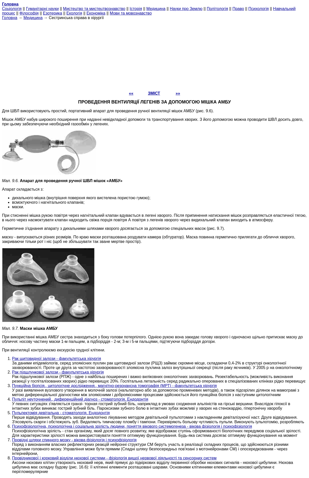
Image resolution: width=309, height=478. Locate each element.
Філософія (29, 13)
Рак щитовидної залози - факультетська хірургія (56, 358)
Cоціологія (12, 9)
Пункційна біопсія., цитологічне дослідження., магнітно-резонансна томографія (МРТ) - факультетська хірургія (114, 386)
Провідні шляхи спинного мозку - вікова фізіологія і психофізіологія (74, 440)
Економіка (95, 13)
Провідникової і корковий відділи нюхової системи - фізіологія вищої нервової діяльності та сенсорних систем (114, 458)
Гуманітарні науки (42, 9)
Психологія (258, 9)
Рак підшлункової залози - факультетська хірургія (58, 372)
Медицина (155, 9)
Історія (136, 9)
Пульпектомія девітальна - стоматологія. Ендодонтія (61, 413)
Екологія (74, 13)
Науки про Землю (186, 9)
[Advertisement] (154, 55)
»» (178, 93)
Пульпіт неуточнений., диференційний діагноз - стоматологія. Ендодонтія (80, 399)
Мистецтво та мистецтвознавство (94, 9)
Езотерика (52, 13)
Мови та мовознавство (131, 13)
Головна (9, 18)
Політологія (217, 9)
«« (131, 93)
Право (238, 9)
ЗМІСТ (154, 93)
